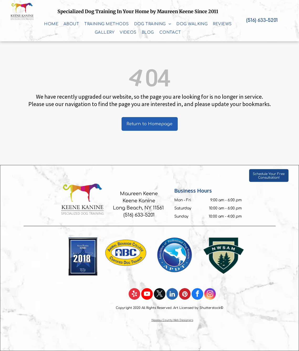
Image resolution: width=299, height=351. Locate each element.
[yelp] (134, 294)
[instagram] (210, 294)
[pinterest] (185, 294)
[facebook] (197, 294)
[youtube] (147, 294)
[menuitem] (51, 24)
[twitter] (159, 294)
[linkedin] (172, 294)
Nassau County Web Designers (172, 320)
